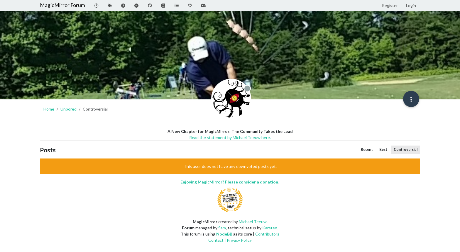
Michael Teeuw (253, 221)
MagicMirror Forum (62, 5)
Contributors (267, 233)
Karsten (269, 227)
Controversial (405, 149)
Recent (367, 149)
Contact (216, 240)
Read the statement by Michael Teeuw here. (230, 137)
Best (383, 149)
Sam (222, 227)
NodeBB (224, 233)
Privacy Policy (239, 240)
